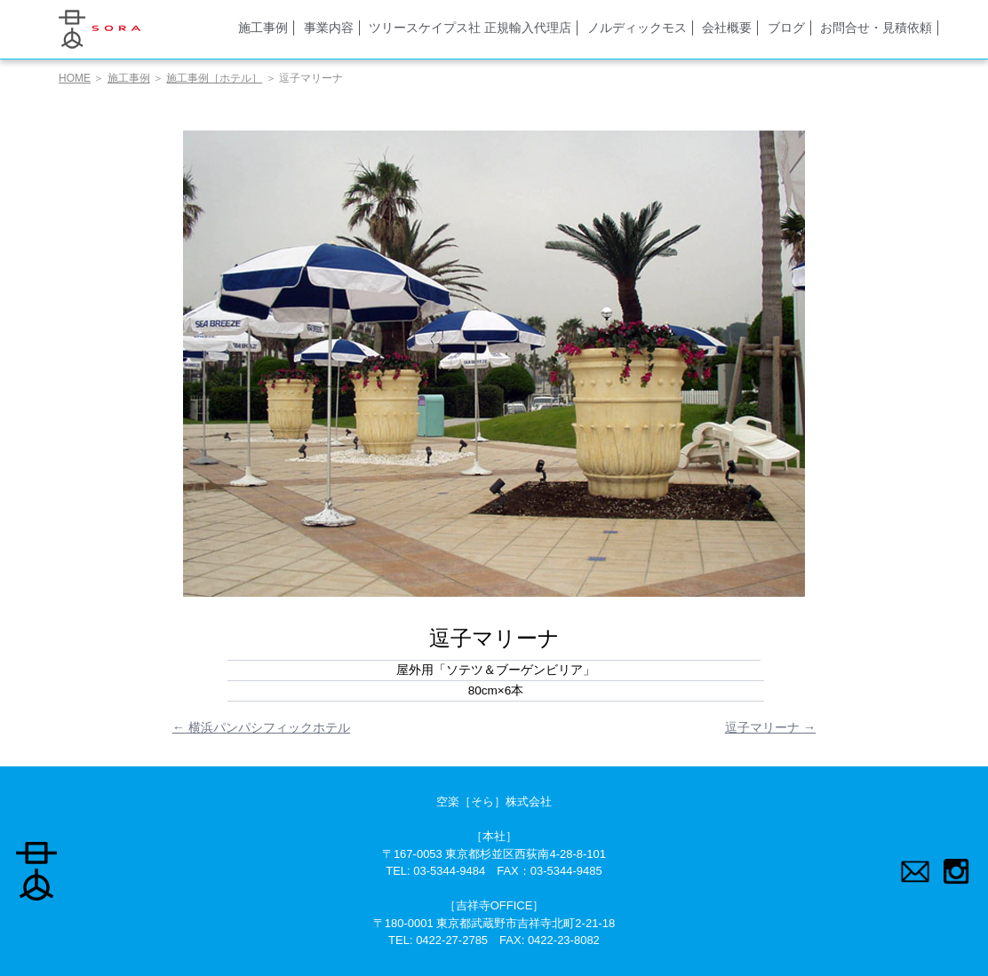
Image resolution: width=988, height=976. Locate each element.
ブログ (786, 27)
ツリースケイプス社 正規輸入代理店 (470, 27)
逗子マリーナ (770, 727)
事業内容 (329, 27)
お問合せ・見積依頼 (876, 27)
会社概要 (727, 27)
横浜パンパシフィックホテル (261, 727)
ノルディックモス (637, 27)
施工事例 (263, 27)
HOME (75, 78)
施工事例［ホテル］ (214, 78)
